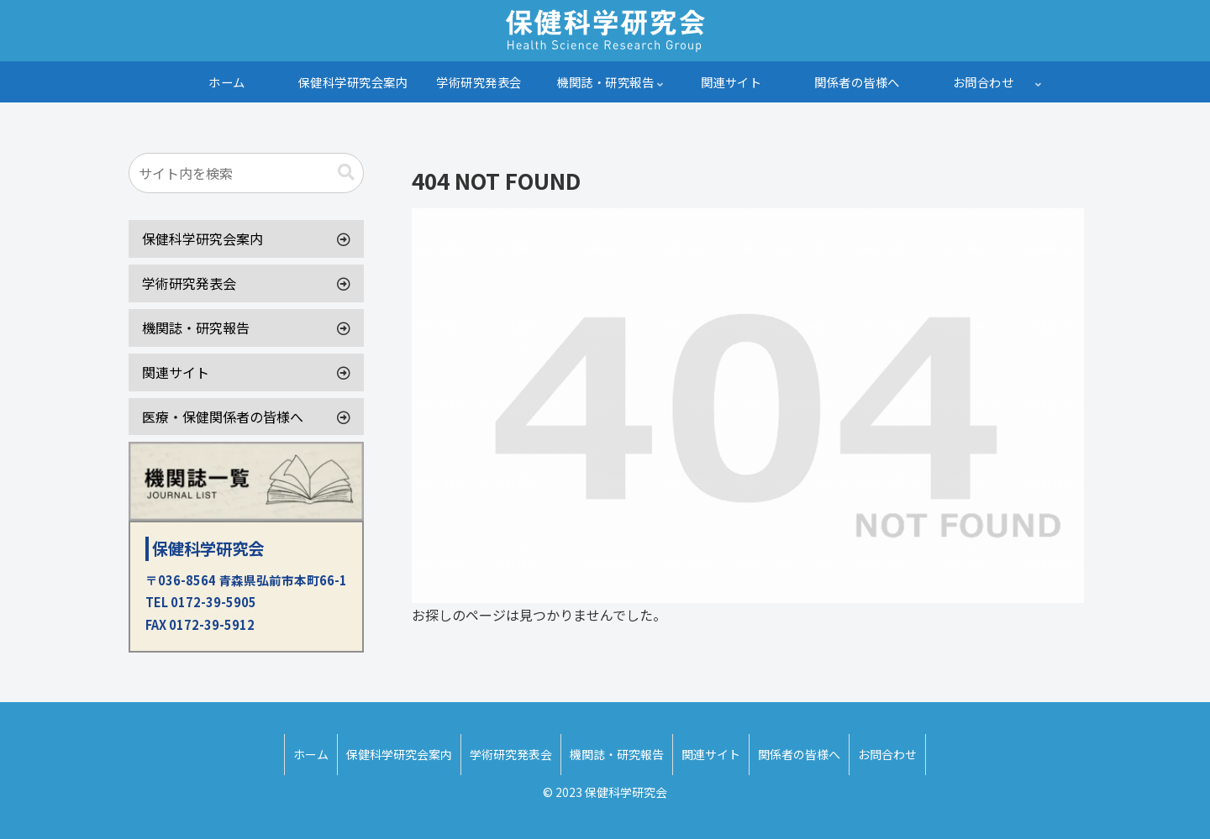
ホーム (311, 754)
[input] (246, 173)
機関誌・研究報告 (196, 327)
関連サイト (175, 372)
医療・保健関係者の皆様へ (222, 416)
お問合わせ (887, 754)
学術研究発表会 (189, 283)
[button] (346, 172)
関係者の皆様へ (799, 754)
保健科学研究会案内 (202, 238)
